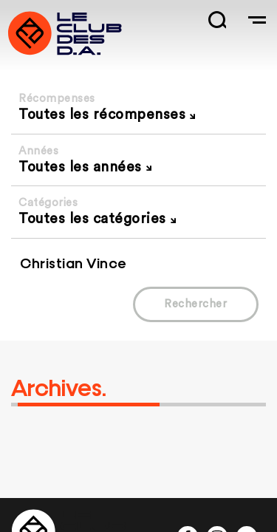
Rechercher (195, 304)
